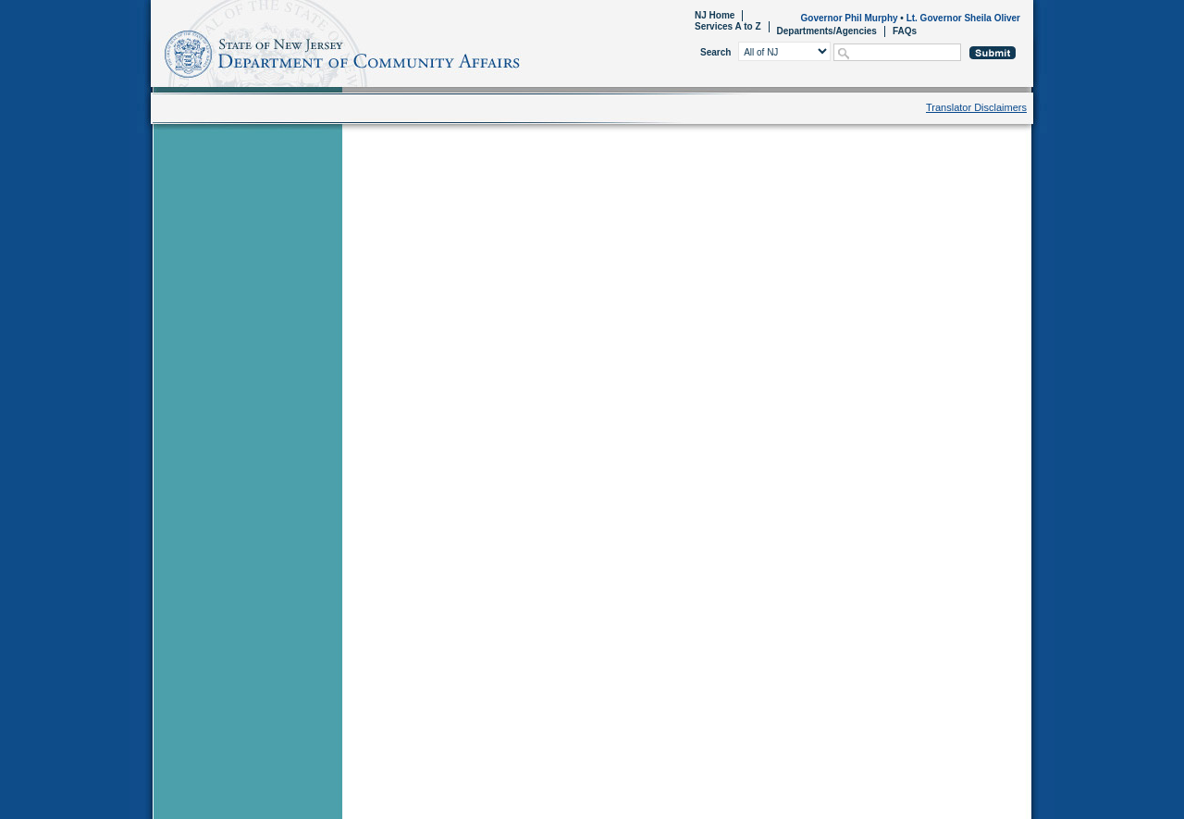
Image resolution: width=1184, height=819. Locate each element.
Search (715, 52)
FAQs (905, 31)
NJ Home (714, 15)
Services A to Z (728, 26)
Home (154, 51)
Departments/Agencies (827, 31)
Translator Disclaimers (976, 107)
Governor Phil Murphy (849, 18)
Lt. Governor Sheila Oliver (963, 18)
